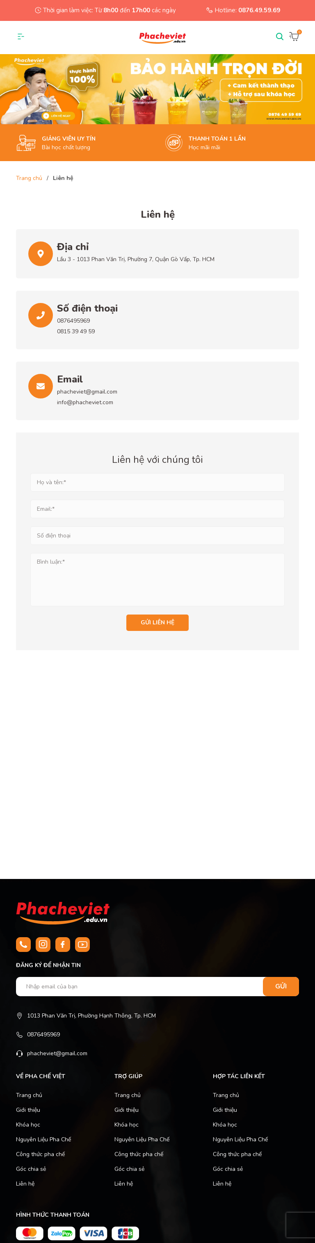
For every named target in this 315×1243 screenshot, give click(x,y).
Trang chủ (29, 1095)
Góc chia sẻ (31, 1169)
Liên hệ (25, 1184)
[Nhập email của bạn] (157, 986)
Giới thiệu (28, 1110)
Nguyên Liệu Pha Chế (43, 1139)
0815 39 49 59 (76, 331)
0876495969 (73, 321)
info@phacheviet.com (85, 402)
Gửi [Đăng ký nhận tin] (281, 986)
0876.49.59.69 (259, 10)
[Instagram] (43, 944)
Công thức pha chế (40, 1154)
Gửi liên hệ (157, 622)
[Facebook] (62, 944)
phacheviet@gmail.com (87, 392)
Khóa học (28, 1125)
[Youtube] (82, 944)
